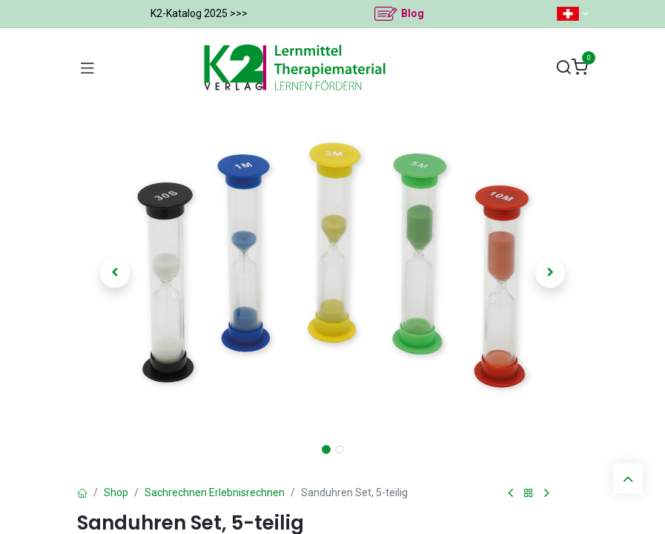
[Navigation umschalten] (87, 67)
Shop (116, 492)
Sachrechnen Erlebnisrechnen (215, 492)
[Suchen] (563, 68)
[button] (115, 273)
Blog (412, 13)
